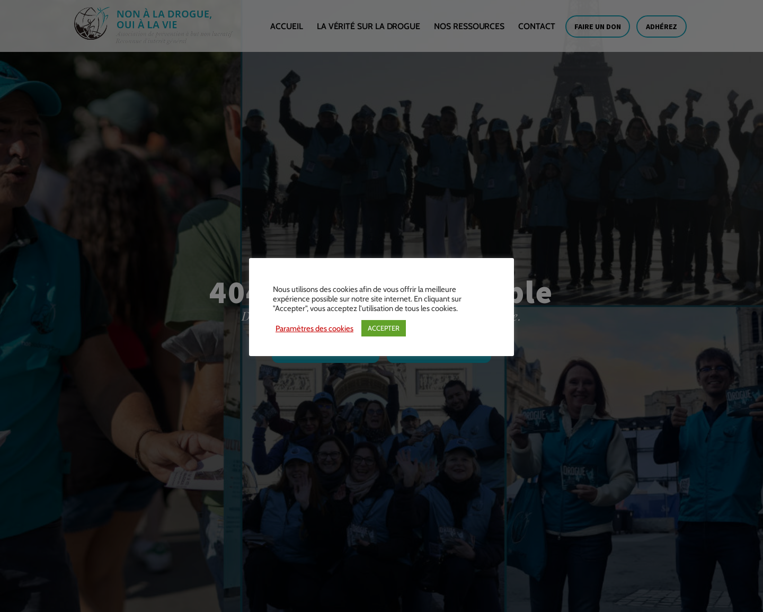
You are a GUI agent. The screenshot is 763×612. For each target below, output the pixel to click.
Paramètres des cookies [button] (314, 328)
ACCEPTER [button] (384, 328)
